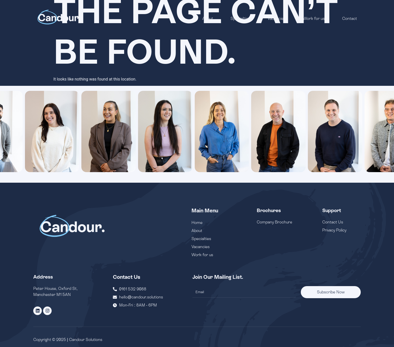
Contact (349, 18)
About (207, 18)
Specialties (240, 18)
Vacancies (277, 18)
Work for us (314, 18)
